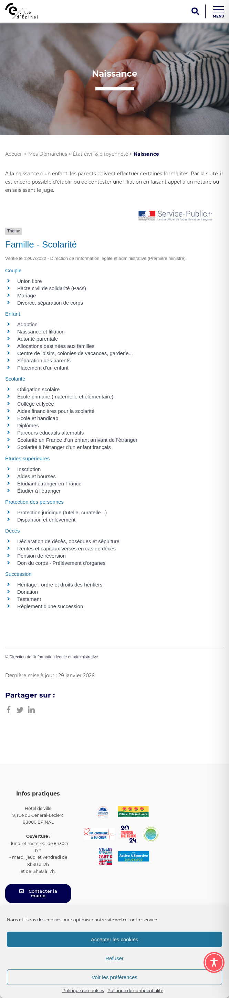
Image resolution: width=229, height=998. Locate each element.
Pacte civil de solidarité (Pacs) (51, 288)
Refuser (114, 958)
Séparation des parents (44, 360)
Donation (27, 592)
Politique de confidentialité (135, 990)
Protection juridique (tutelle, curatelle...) (62, 512)
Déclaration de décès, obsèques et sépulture (68, 541)
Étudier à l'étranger (39, 491)
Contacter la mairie (38, 893)
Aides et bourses (36, 476)
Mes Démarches (47, 154)
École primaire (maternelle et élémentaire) (65, 396)
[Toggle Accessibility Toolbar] (214, 962)
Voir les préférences (114, 977)
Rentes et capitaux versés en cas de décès (66, 548)
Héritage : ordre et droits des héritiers (60, 585)
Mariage (26, 295)
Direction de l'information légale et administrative (53, 657)
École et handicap (37, 418)
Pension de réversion (41, 556)
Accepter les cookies (114, 939)
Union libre (29, 281)
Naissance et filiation (41, 332)
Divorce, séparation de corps (50, 303)
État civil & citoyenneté (100, 154)
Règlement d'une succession (50, 606)
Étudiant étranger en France (49, 483)
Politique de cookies (83, 990)
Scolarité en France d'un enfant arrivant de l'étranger (77, 440)
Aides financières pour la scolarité (55, 411)
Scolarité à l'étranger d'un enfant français (64, 447)
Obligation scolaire (38, 389)
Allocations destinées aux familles (55, 346)
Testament (29, 599)
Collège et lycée (35, 404)
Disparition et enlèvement (46, 520)
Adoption (27, 324)
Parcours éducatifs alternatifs (50, 433)
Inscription (29, 469)
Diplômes (28, 425)
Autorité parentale (37, 339)
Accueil (14, 154)
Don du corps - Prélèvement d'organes (61, 563)
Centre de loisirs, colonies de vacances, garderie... (75, 353)
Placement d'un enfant (43, 368)
